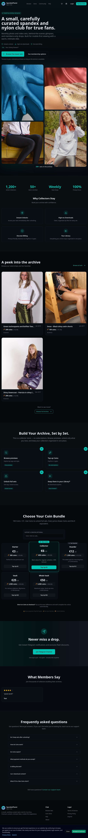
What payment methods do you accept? (44, 759)
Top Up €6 (44, 567)
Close (68, 831)
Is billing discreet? (44, 766)
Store (35, 4)
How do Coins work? (44, 744)
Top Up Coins (81, 4)
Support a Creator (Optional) (34, 532)
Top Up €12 (72, 566)
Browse (29, 4)
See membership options (37, 54)
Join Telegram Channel (44, 652)
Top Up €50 (44, 595)
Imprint (14, 835)
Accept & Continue (79, 831)
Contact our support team (51, 790)
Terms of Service (73, 810)
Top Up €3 (15, 566)
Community (42, 4)
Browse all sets (79, 265)
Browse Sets (49, 810)
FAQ (49, 4)
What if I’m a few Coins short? (44, 781)
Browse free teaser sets (13, 54)
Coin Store (49, 814)
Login (72, 4)
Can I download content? (44, 774)
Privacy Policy (6, 835)
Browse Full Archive (44, 411)
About (47, 820)
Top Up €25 (15, 595)
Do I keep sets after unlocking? (44, 737)
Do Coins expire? (44, 752)
